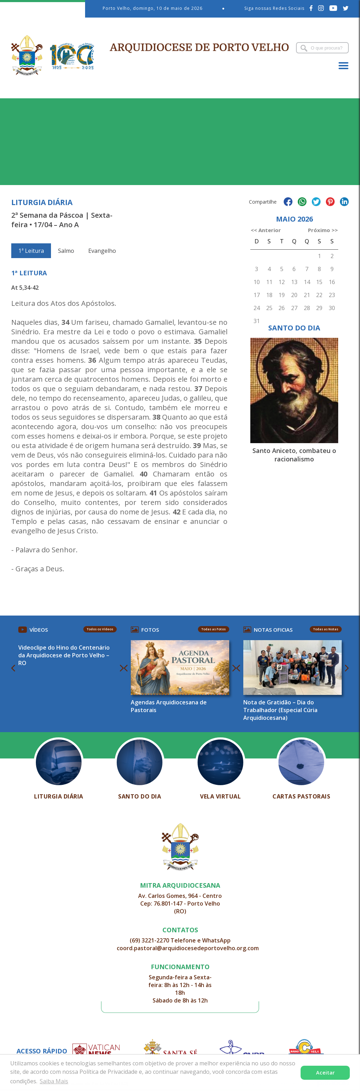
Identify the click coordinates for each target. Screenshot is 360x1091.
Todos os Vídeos (100, 629)
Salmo (66, 251)
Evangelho (102, 251)
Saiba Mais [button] (54, 1081)
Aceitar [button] (325, 1072)
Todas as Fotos (213, 629)
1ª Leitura (31, 251)
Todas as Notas (325, 629)
